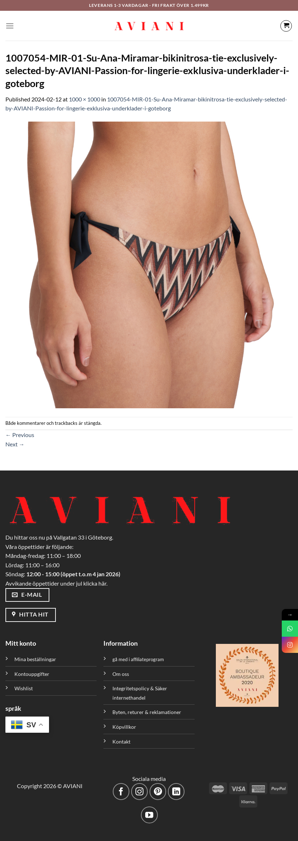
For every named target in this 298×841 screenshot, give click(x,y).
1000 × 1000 (84, 99)
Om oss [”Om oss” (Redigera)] (120, 674)
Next (15, 444)
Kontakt (121, 741)
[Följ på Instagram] (139, 791)
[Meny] (9, 26)
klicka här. (95, 583)
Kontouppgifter (31, 674)
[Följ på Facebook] (121, 791)
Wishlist (23, 688)
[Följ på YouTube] (149, 814)
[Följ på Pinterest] (158, 791)
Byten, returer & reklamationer (146, 712)
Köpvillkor (124, 727)
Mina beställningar (35, 659)
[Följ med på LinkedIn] (176, 791)
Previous (19, 434)
